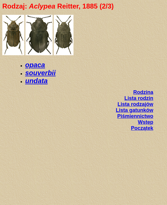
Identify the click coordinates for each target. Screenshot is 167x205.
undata (36, 81)
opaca (35, 65)
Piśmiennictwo (135, 116)
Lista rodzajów (135, 104)
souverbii (40, 73)
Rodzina (143, 92)
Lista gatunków (134, 110)
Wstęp (145, 122)
